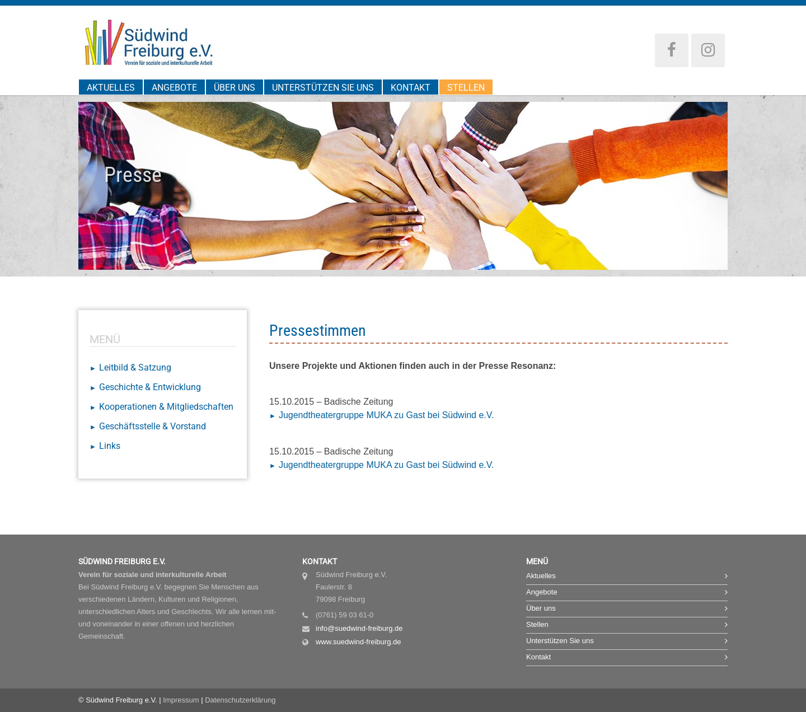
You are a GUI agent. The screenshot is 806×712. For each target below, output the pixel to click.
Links (109, 446)
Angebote (174, 87)
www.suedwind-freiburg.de (358, 642)
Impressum (181, 700)
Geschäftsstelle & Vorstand (152, 426)
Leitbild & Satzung (135, 367)
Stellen (466, 87)
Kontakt (410, 87)
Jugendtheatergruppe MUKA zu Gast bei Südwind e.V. (386, 415)
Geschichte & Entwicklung (150, 387)
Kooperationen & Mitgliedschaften (166, 406)
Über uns (234, 87)
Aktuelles (111, 87)
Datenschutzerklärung (240, 700)
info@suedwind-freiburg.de (359, 628)
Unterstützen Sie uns (323, 87)
